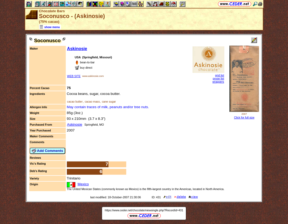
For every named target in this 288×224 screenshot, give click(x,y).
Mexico (83, 184)
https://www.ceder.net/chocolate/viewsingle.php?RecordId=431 (144, 210)
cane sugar (109, 101)
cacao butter (75, 101)
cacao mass (92, 101)
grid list (219, 75)
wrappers (218, 81)
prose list (218, 78)
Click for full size (244, 117)
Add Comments (47, 151)
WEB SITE (74, 76)
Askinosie (77, 48)
